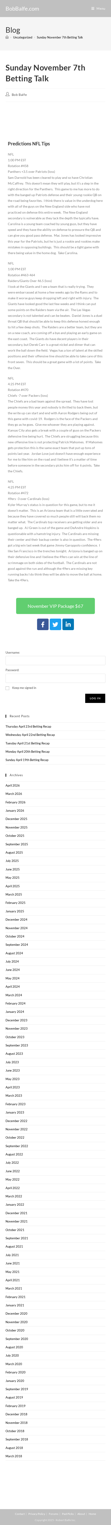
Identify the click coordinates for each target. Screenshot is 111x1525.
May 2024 (13, 978)
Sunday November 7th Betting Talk (60, 37)
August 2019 (14, 1397)
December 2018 (16, 1414)
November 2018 (17, 1423)
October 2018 (15, 1431)
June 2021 (13, 1263)
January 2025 (15, 911)
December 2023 (16, 1020)
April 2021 (13, 1280)
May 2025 (13, 877)
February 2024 (16, 1003)
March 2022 (14, 1196)
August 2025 (14, 852)
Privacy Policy (36, 1514)
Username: (13, 652)
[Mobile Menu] (98, 8)
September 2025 (17, 844)
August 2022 (14, 1154)
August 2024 (14, 953)
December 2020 (16, 1313)
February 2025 (16, 903)
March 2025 (14, 894)
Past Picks (68, 1514)
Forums (53, 1514)
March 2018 (14, 1456)
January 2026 (15, 810)
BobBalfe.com (22, 8)
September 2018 (17, 1439)
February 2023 (16, 1104)
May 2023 (13, 1079)
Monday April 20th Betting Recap (28, 751)
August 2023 (14, 1053)
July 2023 (12, 1062)
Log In (95, 698)
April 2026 (13, 785)
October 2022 (15, 1137)
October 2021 (15, 1230)
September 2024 (17, 944)
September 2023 (17, 1045)
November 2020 (17, 1322)
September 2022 (17, 1146)
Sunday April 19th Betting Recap (27, 760)
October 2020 (15, 1330)
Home (92, 1514)
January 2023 (15, 1112)
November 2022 (17, 1129)
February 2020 (16, 1372)
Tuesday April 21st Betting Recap (28, 743)
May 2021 (13, 1272)
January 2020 (15, 1381)
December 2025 (16, 819)
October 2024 (15, 936)
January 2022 (15, 1204)
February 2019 (16, 1406)
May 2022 (13, 1179)
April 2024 (13, 986)
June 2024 (13, 970)
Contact (20, 1514)
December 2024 (16, 919)
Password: (12, 670)
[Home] (7, 37)
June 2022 (13, 1171)
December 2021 (16, 1213)
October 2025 (15, 835)
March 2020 (14, 1364)
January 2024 (15, 1012)
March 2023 (14, 1095)
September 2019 (17, 1389)
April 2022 (13, 1188)
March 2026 (14, 794)
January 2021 (15, 1305)
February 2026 (16, 802)
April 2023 (13, 1087)
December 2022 (16, 1121)
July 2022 (12, 1162)
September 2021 (17, 1238)
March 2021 (14, 1288)
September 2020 (17, 1339)
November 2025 (17, 827)
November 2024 (17, 928)
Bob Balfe (19, 95)
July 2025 (12, 861)
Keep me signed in (24, 688)
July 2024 (12, 961)
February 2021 (16, 1297)
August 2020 (14, 1347)
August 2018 (14, 1448)
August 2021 (14, 1246)
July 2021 (12, 1255)
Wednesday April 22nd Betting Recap (30, 735)
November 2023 (17, 1028)
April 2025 (13, 886)
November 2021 (17, 1221)
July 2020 (12, 1355)
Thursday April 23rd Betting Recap (28, 726)
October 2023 (15, 1037)
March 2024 (14, 995)
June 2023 (13, 1070)
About (81, 1514)
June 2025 (13, 869)
